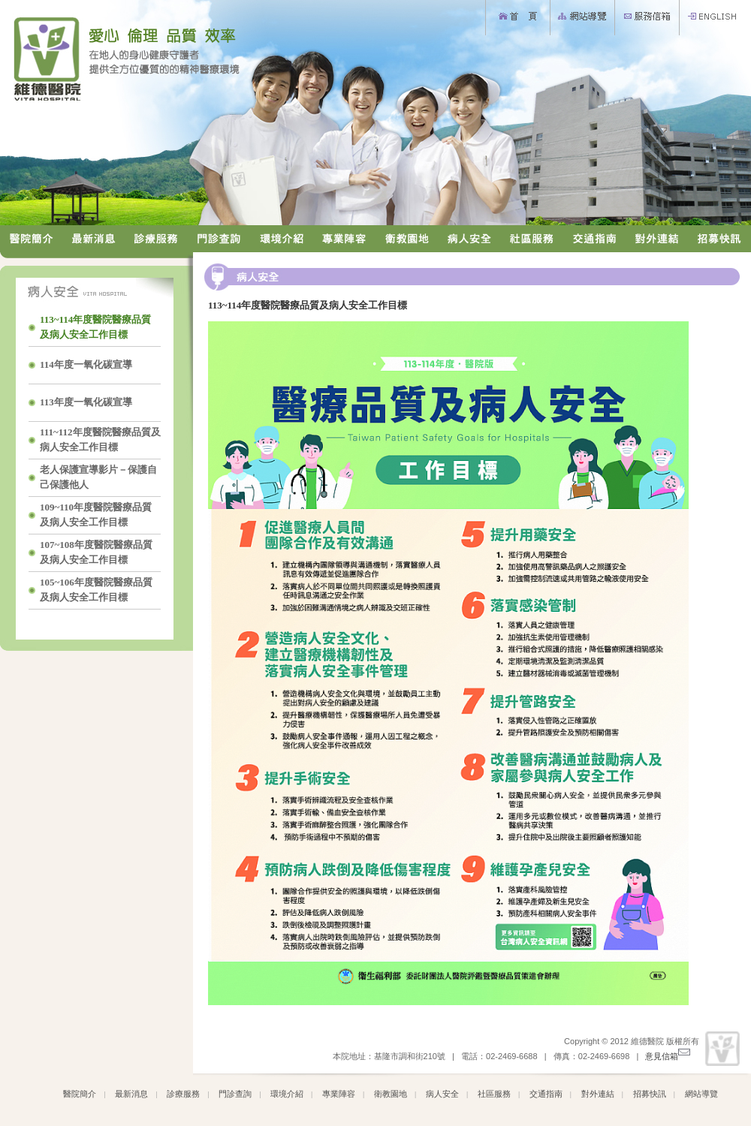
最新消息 (131, 1093)
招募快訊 (649, 1093)
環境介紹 (286, 1093)
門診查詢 (235, 1093)
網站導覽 (701, 1093)
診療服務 (183, 1093)
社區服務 (494, 1093)
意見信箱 (667, 1056)
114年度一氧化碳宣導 (87, 364)
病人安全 (442, 1093)
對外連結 (597, 1093)
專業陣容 (338, 1093)
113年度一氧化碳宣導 (87, 402)
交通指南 (545, 1093)
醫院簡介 (79, 1093)
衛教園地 (390, 1093)
